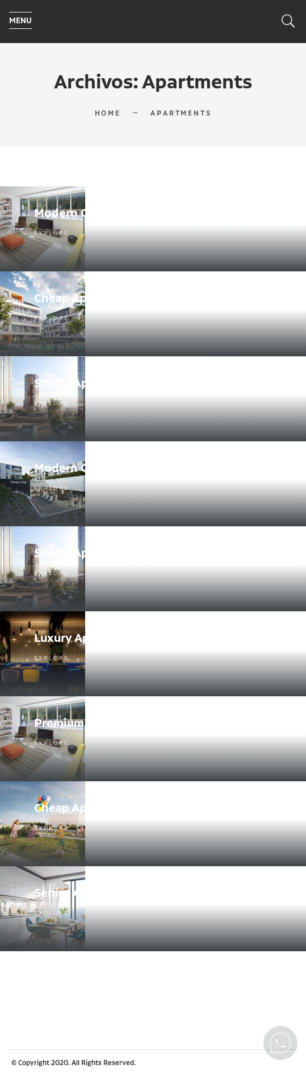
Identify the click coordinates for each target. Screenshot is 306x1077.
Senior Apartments (87, 893)
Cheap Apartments (86, 298)
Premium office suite (93, 723)
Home (108, 113)
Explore (51, 233)
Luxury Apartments (87, 638)
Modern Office (74, 213)
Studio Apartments (87, 383)
